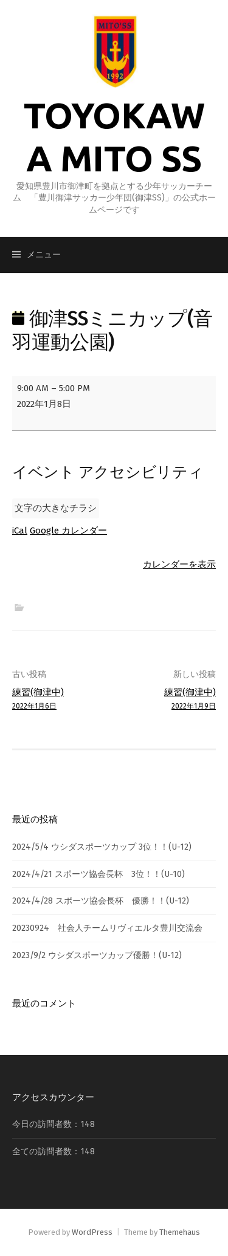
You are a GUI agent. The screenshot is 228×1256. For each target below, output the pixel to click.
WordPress (92, 1232)
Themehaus (179, 1232)
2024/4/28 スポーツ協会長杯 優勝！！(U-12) (100, 901)
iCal (19, 530)
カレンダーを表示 (179, 564)
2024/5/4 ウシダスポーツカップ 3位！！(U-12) (102, 847)
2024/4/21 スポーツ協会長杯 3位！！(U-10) (98, 874)
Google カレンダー (68, 530)
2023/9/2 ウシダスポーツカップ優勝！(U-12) (97, 955)
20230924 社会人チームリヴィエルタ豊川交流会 (107, 928)
